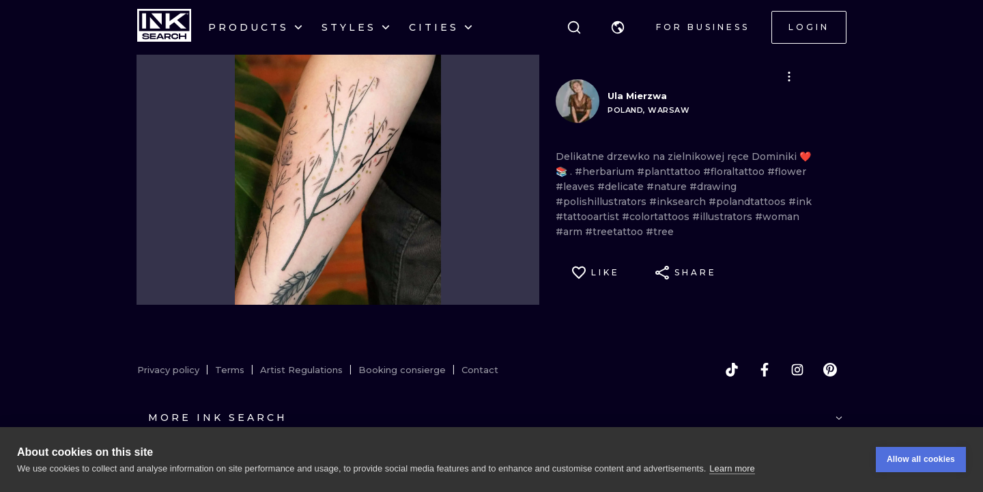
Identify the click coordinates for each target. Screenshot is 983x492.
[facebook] (764, 369)
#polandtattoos (748, 201)
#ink (800, 201)
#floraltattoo (735, 171)
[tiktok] (731, 369)
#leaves (576, 186)
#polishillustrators (602, 201)
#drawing (713, 186)
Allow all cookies (921, 459)
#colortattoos (657, 216)
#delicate (621, 186)
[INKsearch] (164, 27)
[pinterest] (830, 369)
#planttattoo (670, 171)
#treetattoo (615, 232)
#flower (786, 171)
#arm (570, 232)
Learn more (731, 468)
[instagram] (797, 369)
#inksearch (679, 201)
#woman (777, 216)
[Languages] (617, 27)
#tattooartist (589, 216)
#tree (660, 232)
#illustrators (723, 216)
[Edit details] (789, 76)
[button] (617, 27)
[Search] (574, 27)
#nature (667, 186)
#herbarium (606, 171)
